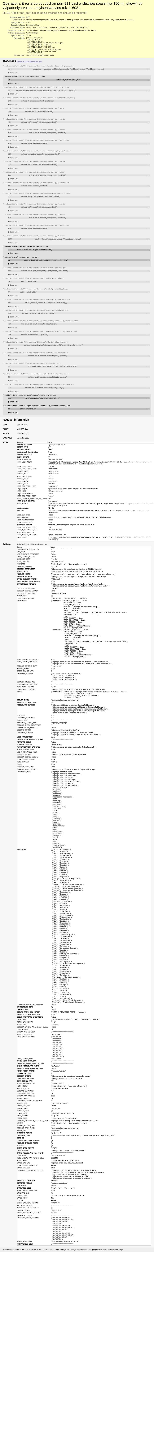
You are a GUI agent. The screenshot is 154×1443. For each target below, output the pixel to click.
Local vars (13, 76)
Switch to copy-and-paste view (29, 64)
